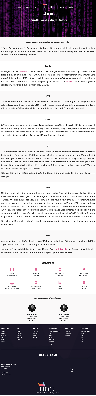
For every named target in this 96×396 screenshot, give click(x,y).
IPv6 (82, 339)
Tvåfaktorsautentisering (86, 331)
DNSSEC (18, 331)
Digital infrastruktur (61, 249)
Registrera (3, 331)
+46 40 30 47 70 (4, 373)
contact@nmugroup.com (6, 375)
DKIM (82, 342)
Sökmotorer (51, 342)
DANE (82, 337)
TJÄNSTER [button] (20, 7)
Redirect (19, 335)
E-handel (51, 335)
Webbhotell (35, 333)
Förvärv (2, 339)
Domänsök (3, 342)
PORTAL (78, 7)
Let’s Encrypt (70, 82)
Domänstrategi (68, 335)
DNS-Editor (19, 337)
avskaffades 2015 (24, 72)
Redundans (19, 333)
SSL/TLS (82, 333)
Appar (50, 333)
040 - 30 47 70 (48, 355)
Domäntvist (67, 331)
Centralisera (3, 335)
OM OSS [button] (28, 7)
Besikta (2, 337)
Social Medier (52, 339)
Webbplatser (51, 344)
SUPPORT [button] (62, 7)
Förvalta (3, 333)
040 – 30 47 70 (32, 320)
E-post (34, 335)
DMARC (82, 335)
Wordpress (35, 337)
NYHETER (36, 7)
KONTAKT (71, 7)
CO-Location (35, 331)
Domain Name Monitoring (54, 331)
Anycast (18, 339)
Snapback (51, 337)
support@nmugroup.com (32, 318)
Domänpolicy (68, 333)
